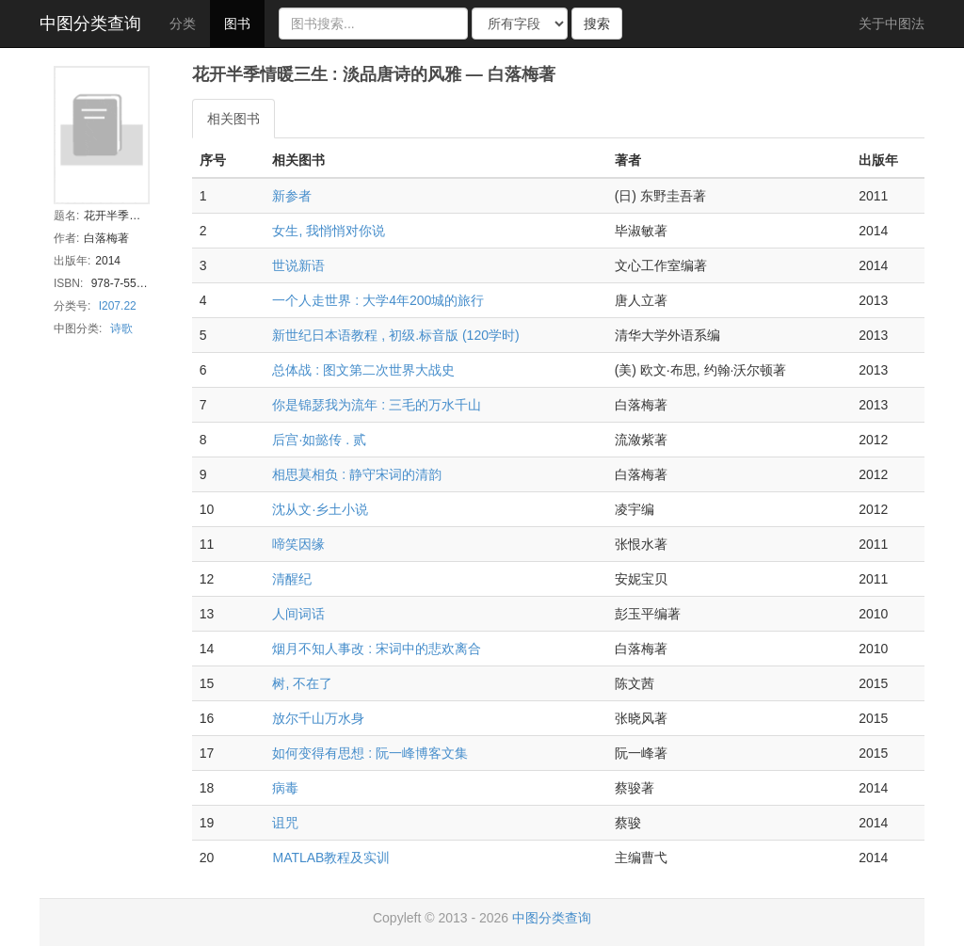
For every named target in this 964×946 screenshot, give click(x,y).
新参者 (292, 195)
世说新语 (298, 265)
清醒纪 (292, 578)
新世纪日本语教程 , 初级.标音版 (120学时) (395, 335)
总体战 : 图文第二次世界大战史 (363, 369)
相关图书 (233, 118)
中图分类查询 (90, 23)
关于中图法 (891, 23)
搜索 (597, 23)
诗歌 (121, 328)
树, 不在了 (302, 683)
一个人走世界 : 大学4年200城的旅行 (378, 300)
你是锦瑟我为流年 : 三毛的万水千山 (376, 404)
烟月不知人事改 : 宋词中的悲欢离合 (376, 648)
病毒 (285, 787)
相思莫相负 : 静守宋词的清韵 (357, 474)
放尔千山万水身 (318, 718)
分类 (182, 23)
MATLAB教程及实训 (331, 857)
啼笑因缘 (298, 544)
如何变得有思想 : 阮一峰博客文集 (370, 753)
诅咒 (285, 822)
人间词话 (298, 613)
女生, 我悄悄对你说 (328, 230)
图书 (237, 23)
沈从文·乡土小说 (320, 509)
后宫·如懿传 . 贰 (319, 439)
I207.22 (118, 306)
